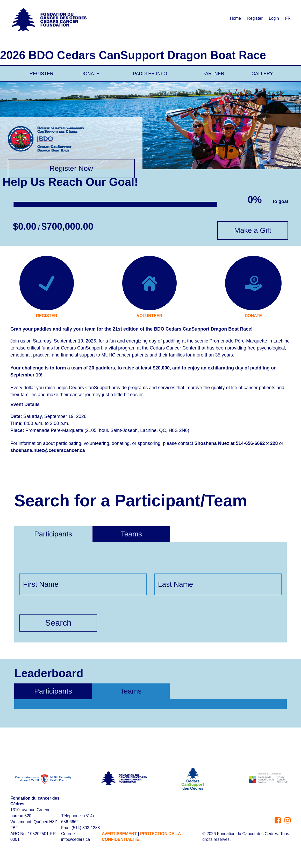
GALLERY (262, 73)
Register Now (71, 168)
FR (288, 18)
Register (255, 18)
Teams (131, 534)
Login (274, 18)
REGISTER (41, 73)
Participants (53, 534)
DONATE (89, 73)
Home (235, 18)
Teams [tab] (130, 691)
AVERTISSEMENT (119, 833)
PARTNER (213, 73)
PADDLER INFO (150, 73)
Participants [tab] (53, 691)
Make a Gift (252, 230)
